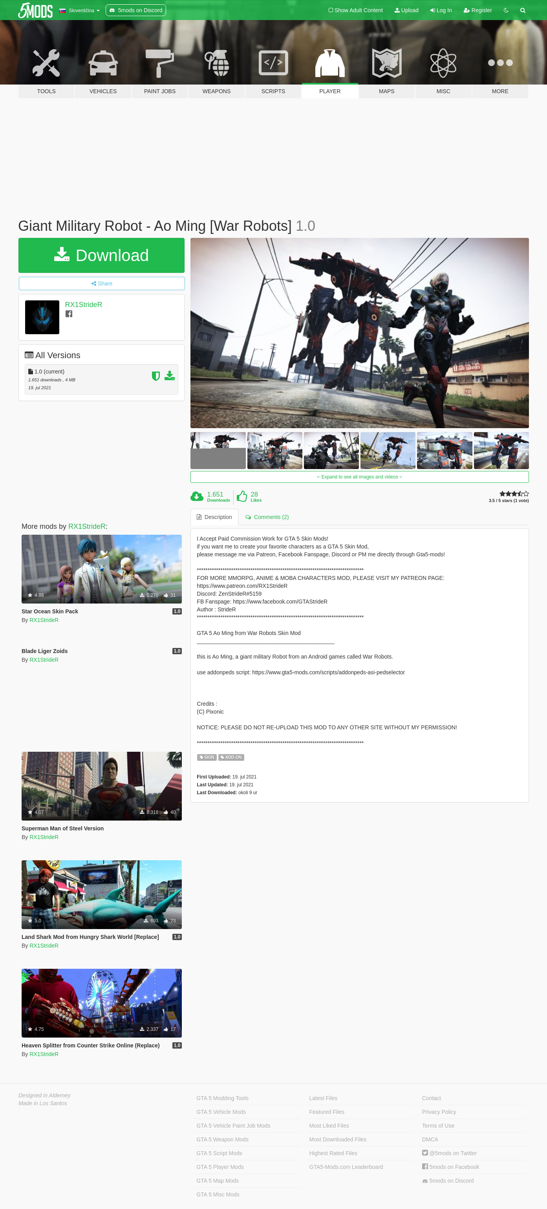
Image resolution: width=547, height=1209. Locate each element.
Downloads (219, 500)
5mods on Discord (448, 1181)
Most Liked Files (329, 1126)
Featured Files (326, 1112)
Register (478, 10)
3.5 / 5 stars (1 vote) (509, 501)
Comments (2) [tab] (267, 517)
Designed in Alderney (44, 1095)
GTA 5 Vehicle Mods (221, 1112)
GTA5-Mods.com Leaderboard (346, 1167)
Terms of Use (438, 1126)
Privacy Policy (439, 1112)
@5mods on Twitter (449, 1153)
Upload (407, 10)
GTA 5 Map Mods (217, 1181)
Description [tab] (214, 517)
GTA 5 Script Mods (219, 1153)
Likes (256, 500)
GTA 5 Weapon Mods (222, 1139)
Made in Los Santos (42, 1103)
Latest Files (323, 1098)
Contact (431, 1098)
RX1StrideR (83, 305)
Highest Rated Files (333, 1153)
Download (101, 255)
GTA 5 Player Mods (219, 1167)
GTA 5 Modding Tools (222, 1098)
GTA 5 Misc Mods (217, 1194)
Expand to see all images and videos (359, 477)
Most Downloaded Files (338, 1139)
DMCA (430, 1139)
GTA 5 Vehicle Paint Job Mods (233, 1126)
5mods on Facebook (450, 1166)
